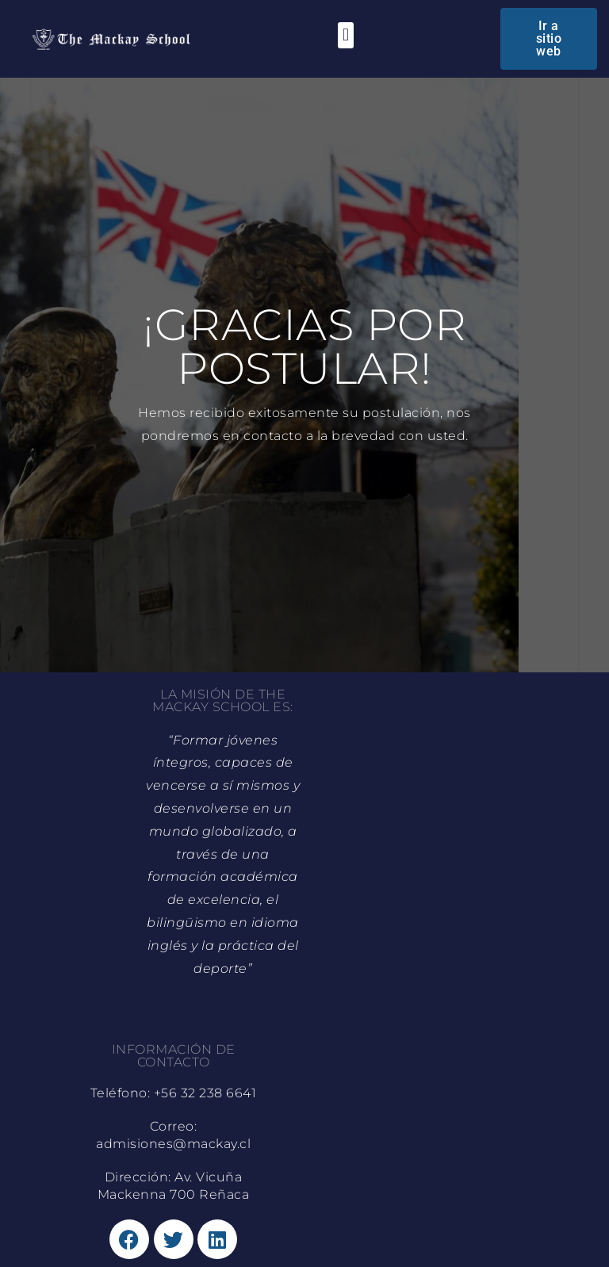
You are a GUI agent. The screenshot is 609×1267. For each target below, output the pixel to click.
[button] (346, 35)
